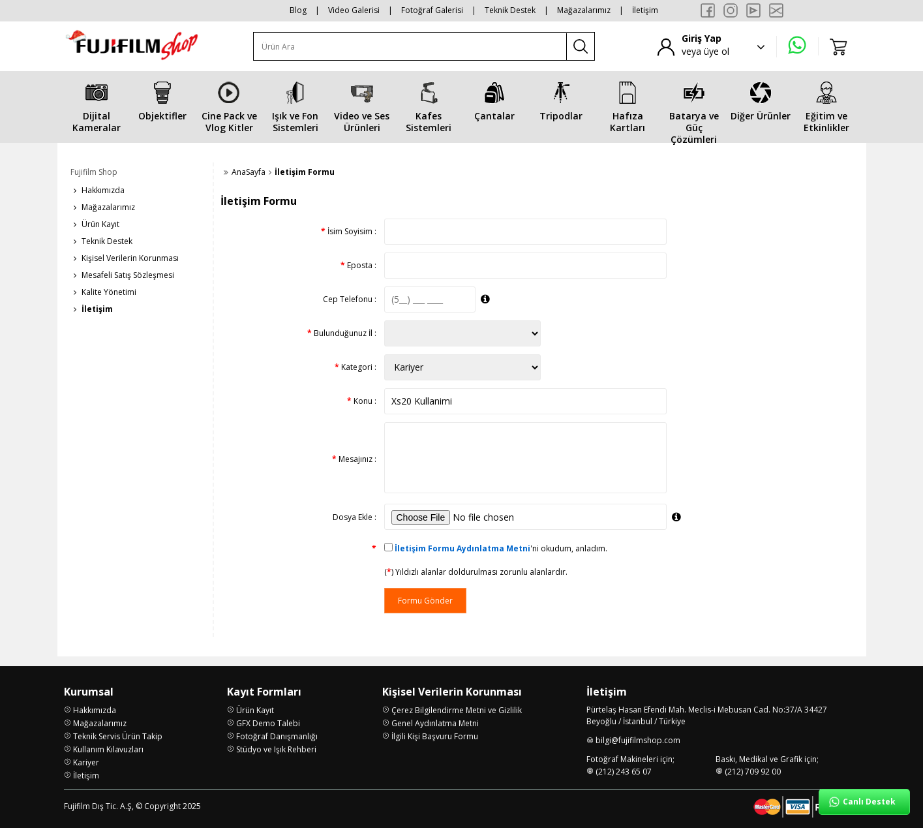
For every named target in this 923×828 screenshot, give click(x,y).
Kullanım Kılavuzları (108, 749)
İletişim (645, 10)
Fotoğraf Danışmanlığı (277, 736)
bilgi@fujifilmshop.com (638, 740)
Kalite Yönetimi (109, 292)
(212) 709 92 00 (753, 771)
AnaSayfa (248, 171)
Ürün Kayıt (100, 224)
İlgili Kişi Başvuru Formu (434, 736)
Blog (298, 10)
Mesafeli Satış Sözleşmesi (128, 275)
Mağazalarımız (584, 10)
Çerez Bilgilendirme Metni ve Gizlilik (456, 710)
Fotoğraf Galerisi (432, 10)
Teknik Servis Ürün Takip (117, 736)
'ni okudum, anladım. (501, 548)
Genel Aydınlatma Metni (435, 723)
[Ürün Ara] (410, 46)
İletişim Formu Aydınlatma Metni (462, 548)
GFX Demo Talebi (268, 723)
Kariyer (86, 762)
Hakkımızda (103, 190)
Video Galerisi (354, 10)
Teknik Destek (510, 10)
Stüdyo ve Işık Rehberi (276, 749)
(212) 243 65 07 (624, 771)
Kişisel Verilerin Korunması (130, 258)
